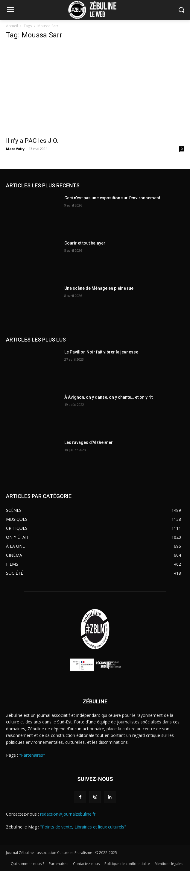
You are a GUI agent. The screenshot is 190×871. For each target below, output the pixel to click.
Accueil (12, 25)
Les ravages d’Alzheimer (88, 442)
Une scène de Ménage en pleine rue (98, 288)
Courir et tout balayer (84, 243)
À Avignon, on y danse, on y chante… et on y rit (108, 397)
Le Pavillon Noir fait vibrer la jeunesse (101, 352)
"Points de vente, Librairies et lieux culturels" (83, 827)
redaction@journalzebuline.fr (67, 814)
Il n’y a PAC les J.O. (32, 140)
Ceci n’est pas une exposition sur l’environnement (112, 197)
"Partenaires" (32, 755)
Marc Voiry (15, 148)
